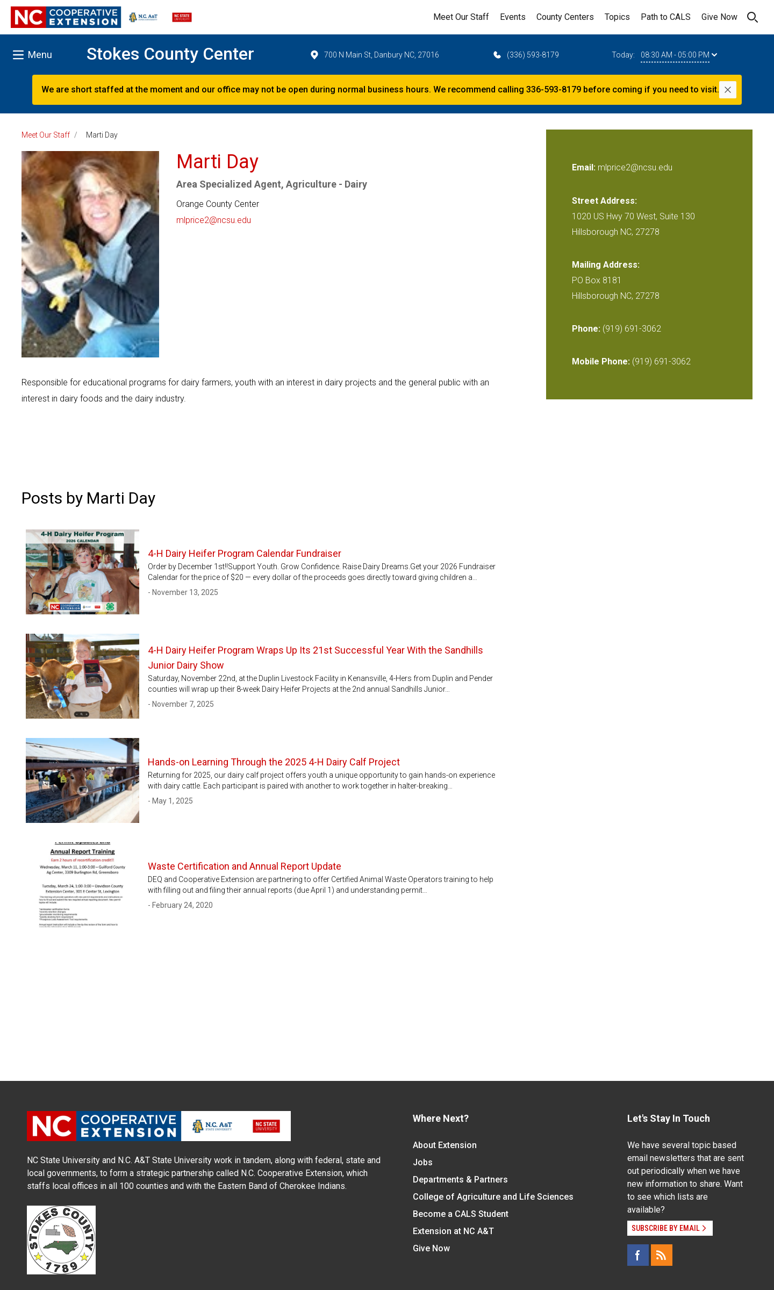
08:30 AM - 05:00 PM (679, 55)
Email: (585, 167)
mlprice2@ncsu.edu (213, 220)
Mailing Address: (606, 265)
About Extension (445, 1145)
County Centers (565, 17)
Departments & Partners (460, 1179)
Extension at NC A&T (453, 1231)
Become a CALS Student (460, 1214)
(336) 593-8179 (525, 54)
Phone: (586, 329)
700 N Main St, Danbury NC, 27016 (374, 54)
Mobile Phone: (601, 361)
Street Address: (604, 201)
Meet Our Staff (461, 17)
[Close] (727, 89)
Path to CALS (666, 17)
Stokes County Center (170, 54)
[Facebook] (638, 1255)
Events (513, 17)
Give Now (719, 17)
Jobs (423, 1162)
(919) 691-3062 (632, 329)
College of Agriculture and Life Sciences (493, 1197)
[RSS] (661, 1255)
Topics (617, 17)
